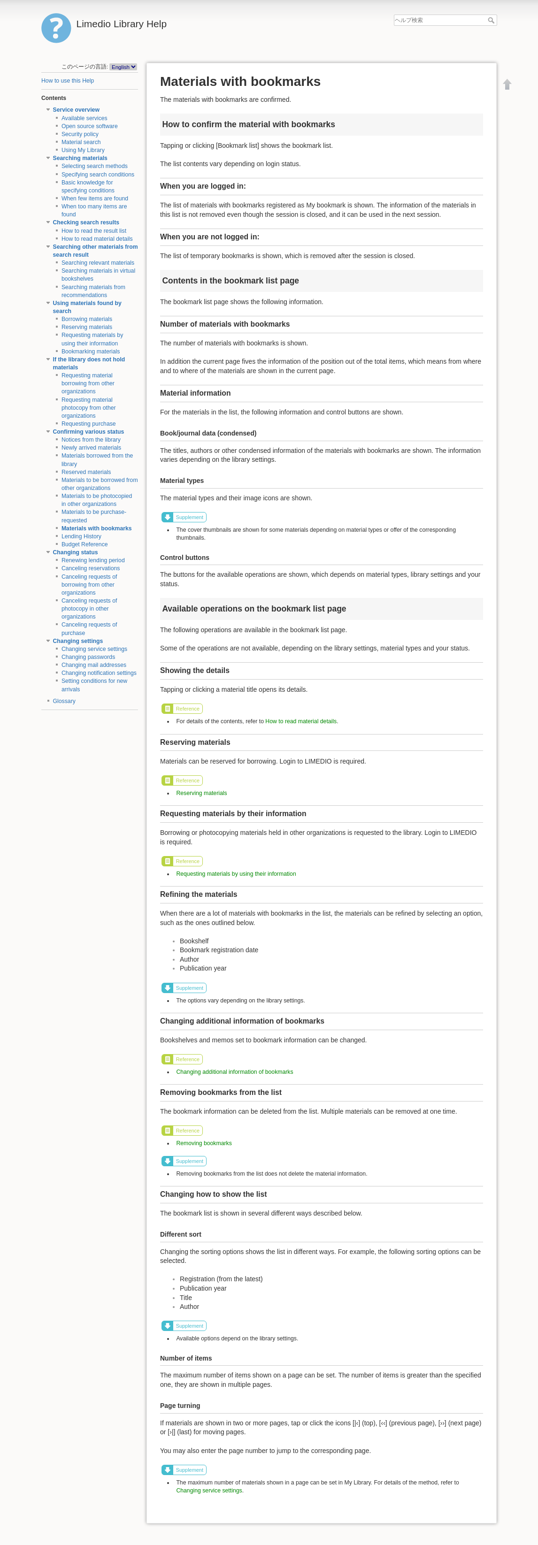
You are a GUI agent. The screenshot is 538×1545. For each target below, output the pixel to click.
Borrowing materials (86, 319)
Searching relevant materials (97, 263)
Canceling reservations (90, 568)
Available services (84, 118)
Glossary (64, 701)
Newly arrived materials (91, 447)
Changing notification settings (99, 673)
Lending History (81, 536)
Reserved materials (86, 472)
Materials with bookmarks (96, 528)
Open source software (89, 126)
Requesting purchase (88, 424)
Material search (81, 142)
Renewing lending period (93, 560)
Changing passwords (88, 657)
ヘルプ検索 (492, 20)
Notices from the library (91, 439)
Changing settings (78, 641)
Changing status (75, 552)
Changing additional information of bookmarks (234, 1072)
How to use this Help (67, 80)
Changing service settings (94, 649)
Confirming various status (88, 431)
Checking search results (86, 222)
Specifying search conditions (97, 174)
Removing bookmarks (203, 1143)
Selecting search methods (94, 166)
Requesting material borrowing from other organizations (88, 383)
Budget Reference (84, 544)
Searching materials (80, 158)
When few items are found (94, 198)
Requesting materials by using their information (236, 874)
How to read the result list (93, 231)
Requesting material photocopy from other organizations (88, 408)
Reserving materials (86, 327)
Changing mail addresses (93, 665)
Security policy (80, 134)
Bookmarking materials (90, 351)
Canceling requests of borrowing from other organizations (89, 585)
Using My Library (83, 150)
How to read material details (97, 239)
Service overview (76, 110)
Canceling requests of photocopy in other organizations (89, 608)
